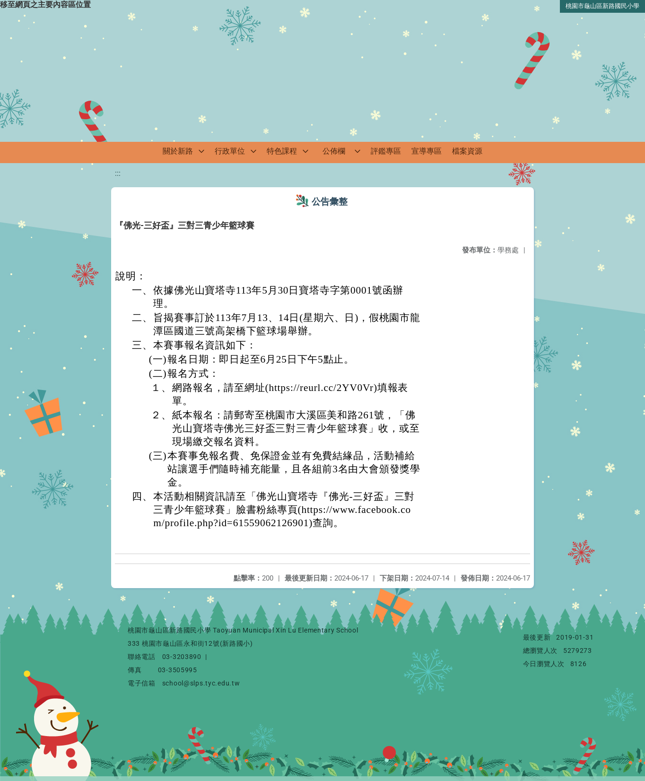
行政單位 (230, 151)
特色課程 (282, 151)
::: (118, 173)
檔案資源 (467, 151)
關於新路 (178, 151)
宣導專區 (426, 151)
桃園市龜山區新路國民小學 (602, 5)
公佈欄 (333, 151)
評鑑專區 (386, 151)
